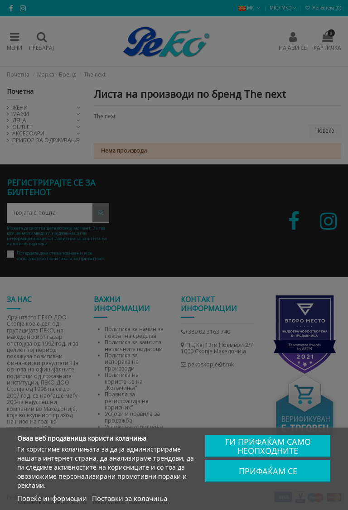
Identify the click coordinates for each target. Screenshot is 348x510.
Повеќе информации (52, 498)
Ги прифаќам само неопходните (268, 446)
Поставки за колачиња (129, 498)
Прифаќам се (268, 471)
